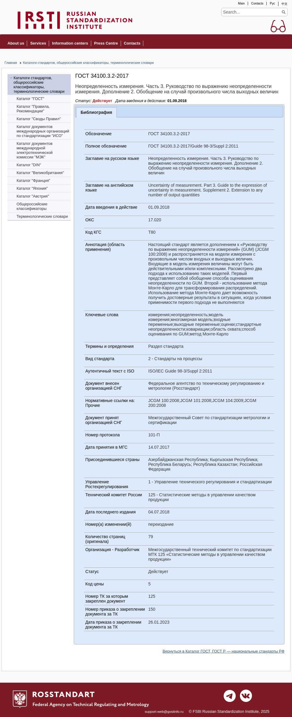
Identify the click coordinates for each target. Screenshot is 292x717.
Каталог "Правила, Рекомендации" (33, 108)
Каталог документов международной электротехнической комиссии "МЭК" (35, 150)
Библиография (96, 112)
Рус (272, 3)
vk (246, 697)
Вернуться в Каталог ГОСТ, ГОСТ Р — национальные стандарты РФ (223, 651)
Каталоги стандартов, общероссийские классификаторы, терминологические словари (88, 62)
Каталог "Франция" (33, 180)
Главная (11, 62)
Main (241, 3)
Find (283, 12)
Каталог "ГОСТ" (30, 98)
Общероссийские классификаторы (32, 206)
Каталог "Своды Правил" (39, 119)
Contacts (257, 3)
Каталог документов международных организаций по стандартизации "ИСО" (43, 131)
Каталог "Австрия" (33, 196)
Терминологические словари (42, 216)
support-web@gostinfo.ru (164, 711)
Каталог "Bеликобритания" (40, 172)
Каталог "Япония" (32, 188)
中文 (284, 3)
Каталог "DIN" (29, 165)
